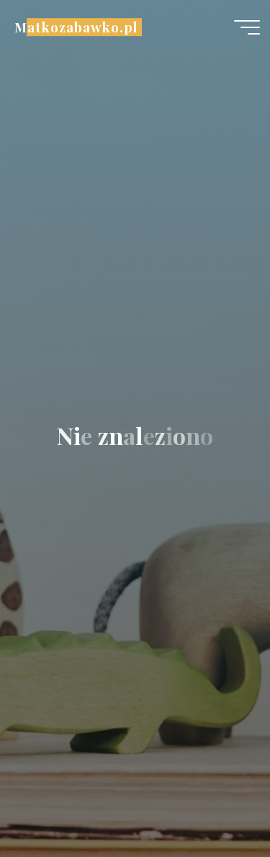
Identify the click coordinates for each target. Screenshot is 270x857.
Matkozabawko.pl (76, 27)
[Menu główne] (247, 27)
